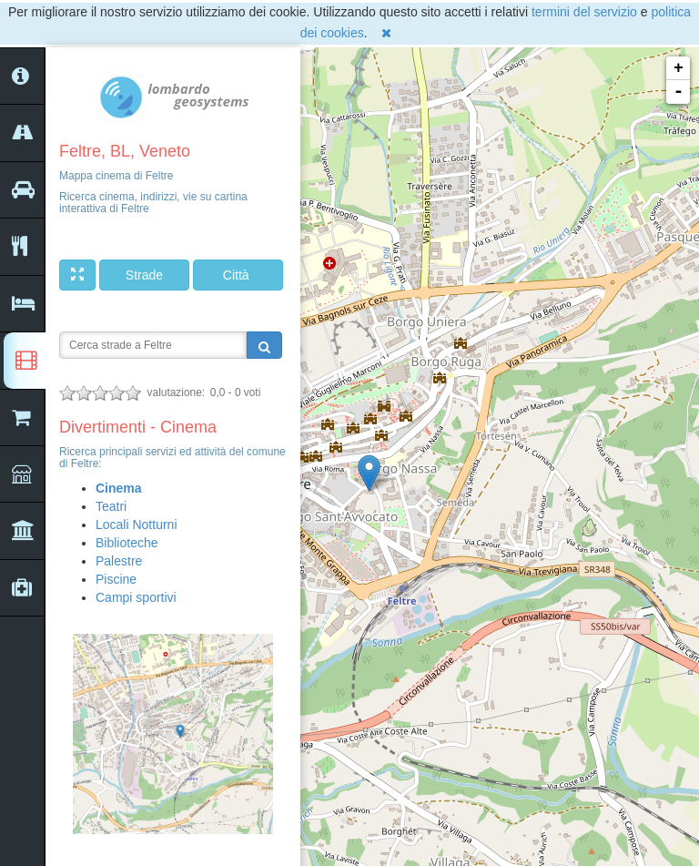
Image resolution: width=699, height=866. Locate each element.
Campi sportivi (136, 597)
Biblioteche (127, 542)
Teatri (111, 506)
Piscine (116, 579)
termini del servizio (584, 12)
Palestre (119, 561)
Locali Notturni (136, 524)
